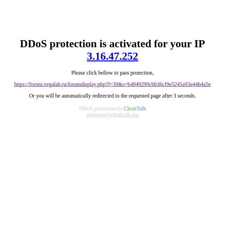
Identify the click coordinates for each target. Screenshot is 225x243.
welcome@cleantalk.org (112, 114)
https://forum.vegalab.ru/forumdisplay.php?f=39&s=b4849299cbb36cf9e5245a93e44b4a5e (112, 84)
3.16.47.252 (112, 56)
